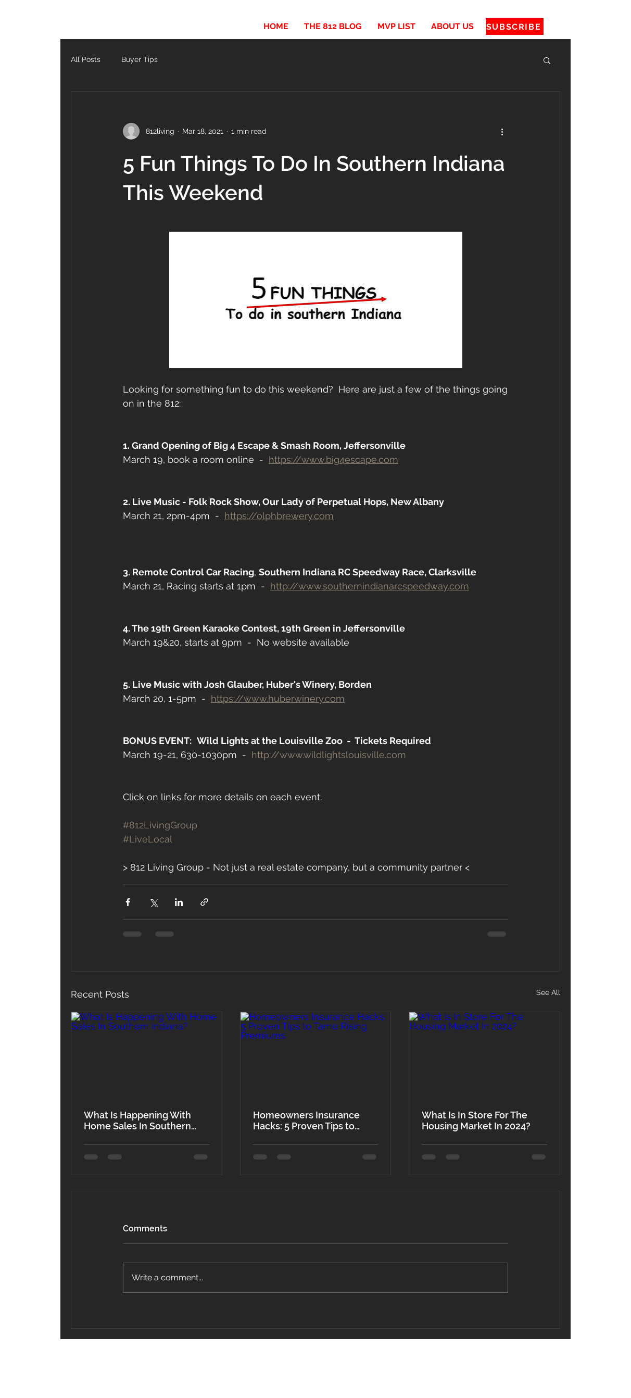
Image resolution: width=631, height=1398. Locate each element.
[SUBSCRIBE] (515, 26)
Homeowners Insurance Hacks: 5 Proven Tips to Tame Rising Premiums (306, 1120)
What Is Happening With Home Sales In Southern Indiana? (137, 1120)
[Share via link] (204, 902)
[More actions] (502, 131)
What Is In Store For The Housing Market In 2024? (476, 1120)
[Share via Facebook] (128, 902)
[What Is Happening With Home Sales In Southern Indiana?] (146, 1054)
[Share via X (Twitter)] (153, 902)
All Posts (85, 59)
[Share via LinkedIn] (179, 902)
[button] (547, 60)
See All (548, 992)
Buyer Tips (139, 59)
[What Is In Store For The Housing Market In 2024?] (484, 1054)
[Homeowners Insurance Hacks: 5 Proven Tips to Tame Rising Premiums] (316, 1054)
